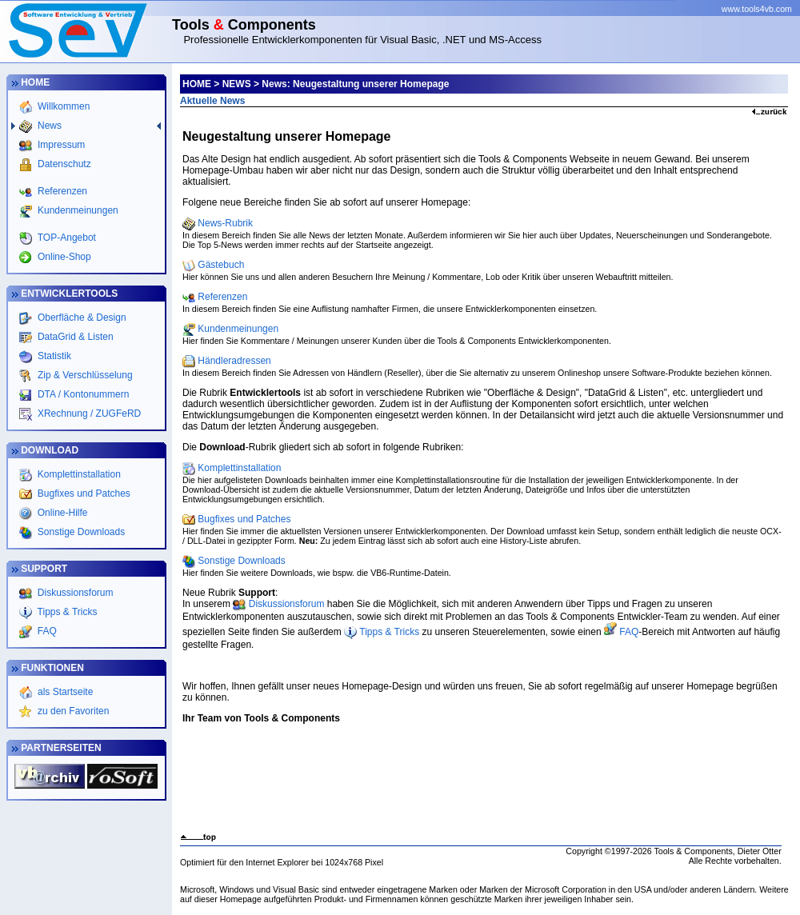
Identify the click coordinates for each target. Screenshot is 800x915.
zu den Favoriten (72, 711)
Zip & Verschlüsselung (84, 375)
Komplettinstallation (77, 474)
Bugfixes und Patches (82, 493)
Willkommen (62, 106)
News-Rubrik (225, 223)
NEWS (236, 84)
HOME (196, 84)
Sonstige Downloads (79, 531)
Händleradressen (234, 360)
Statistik (53, 356)
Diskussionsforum (74, 592)
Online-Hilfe (60, 512)
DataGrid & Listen (74, 336)
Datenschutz (63, 164)
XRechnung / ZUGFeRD (88, 413)
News (48, 125)
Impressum (60, 144)
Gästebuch (221, 264)
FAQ (46, 631)
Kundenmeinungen (76, 210)
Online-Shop (63, 256)
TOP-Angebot (65, 237)
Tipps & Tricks (66, 611)
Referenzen (61, 191)
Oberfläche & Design (80, 317)
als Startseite (64, 691)
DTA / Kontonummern (82, 394)
